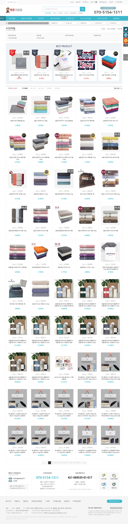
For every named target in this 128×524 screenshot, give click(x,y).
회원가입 (78, 2)
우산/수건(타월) (85, 18)
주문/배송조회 (102, 2)
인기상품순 (25, 88)
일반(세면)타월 (12, 35)
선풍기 (61, 13)
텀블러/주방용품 (26, 18)
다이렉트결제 (118, 2)
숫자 (47, 23)
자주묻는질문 (57, 501)
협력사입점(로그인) (114, 501)
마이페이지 (85, 2)
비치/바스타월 (40, 38)
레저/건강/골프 (55, 18)
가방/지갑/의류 (102, 18)
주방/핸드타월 (97, 35)
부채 (66, 13)
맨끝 (85, 462)
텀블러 (81, 13)
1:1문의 (47, 501)
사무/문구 (41, 18)
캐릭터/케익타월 (69, 35)
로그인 (72, 2)
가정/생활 (12, 18)
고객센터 (111, 2)
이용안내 (17, 501)
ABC (43, 23)
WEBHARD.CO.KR (13, 475)
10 (77, 462)
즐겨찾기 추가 (12, 2)
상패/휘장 (116, 18)
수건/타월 (119, 29)
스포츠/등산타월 (12, 38)
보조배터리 (73, 13)
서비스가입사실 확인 (116, 508)
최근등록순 (57, 88)
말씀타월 (39, 35)
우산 (55, 13)
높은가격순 (41, 88)
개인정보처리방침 (36, 501)
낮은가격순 (33, 88)
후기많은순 (49, 88)
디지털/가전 (70, 18)
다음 (82, 462)
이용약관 (25, 501)
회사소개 (8, 501)
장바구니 (93, 2)
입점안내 (66, 501)
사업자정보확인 (56, 510)
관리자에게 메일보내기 (17, 486)
